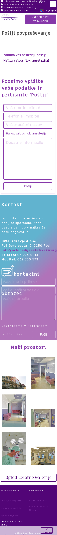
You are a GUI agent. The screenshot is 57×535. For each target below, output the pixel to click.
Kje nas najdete (9, 516)
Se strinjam (50, 530)
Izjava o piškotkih (11, 508)
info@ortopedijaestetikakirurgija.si (25, 1)
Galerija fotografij (11, 501)
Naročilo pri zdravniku (41, 18)
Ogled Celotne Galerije (28, 477)
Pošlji (28, 186)
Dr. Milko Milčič (38, 501)
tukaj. (10, 532)
